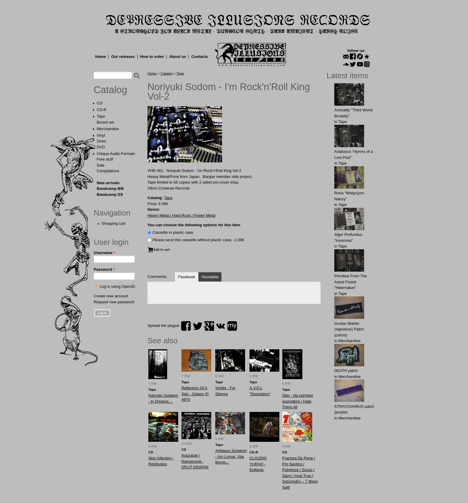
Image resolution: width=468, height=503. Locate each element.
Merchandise (108, 129)
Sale (100, 165)
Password (104, 269)
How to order (152, 56)
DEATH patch (346, 370)
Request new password (114, 302)
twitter (197, 326)
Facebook (186, 277)
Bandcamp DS (110, 194)
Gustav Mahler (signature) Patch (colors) (349, 329)
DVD (101, 147)
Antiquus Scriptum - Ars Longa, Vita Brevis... (231, 456)
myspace (232, 326)
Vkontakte (210, 277)
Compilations (108, 171)
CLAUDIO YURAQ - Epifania (258, 464)
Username (104, 252)
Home (100, 56)
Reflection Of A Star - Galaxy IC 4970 (195, 394)
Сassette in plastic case (173, 232)
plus (209, 326)
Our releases (123, 56)
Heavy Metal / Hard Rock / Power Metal (181, 215)
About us (177, 56)
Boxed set (105, 122)
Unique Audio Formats (116, 153)
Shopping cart (113, 223)
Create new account (111, 296)
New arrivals (108, 183)
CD (99, 103)
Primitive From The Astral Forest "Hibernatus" (350, 282)
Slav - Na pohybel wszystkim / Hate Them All (297, 401)
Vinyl (101, 135)
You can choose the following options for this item (193, 225)
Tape (101, 116)
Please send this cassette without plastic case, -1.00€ (198, 240)
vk (220, 326)
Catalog (110, 89)
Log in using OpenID (117, 286)
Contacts (199, 56)
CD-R (102, 109)
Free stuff (105, 159)
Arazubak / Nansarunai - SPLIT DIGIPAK (195, 461)
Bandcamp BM (110, 188)
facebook (186, 326)
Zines (101, 141)
